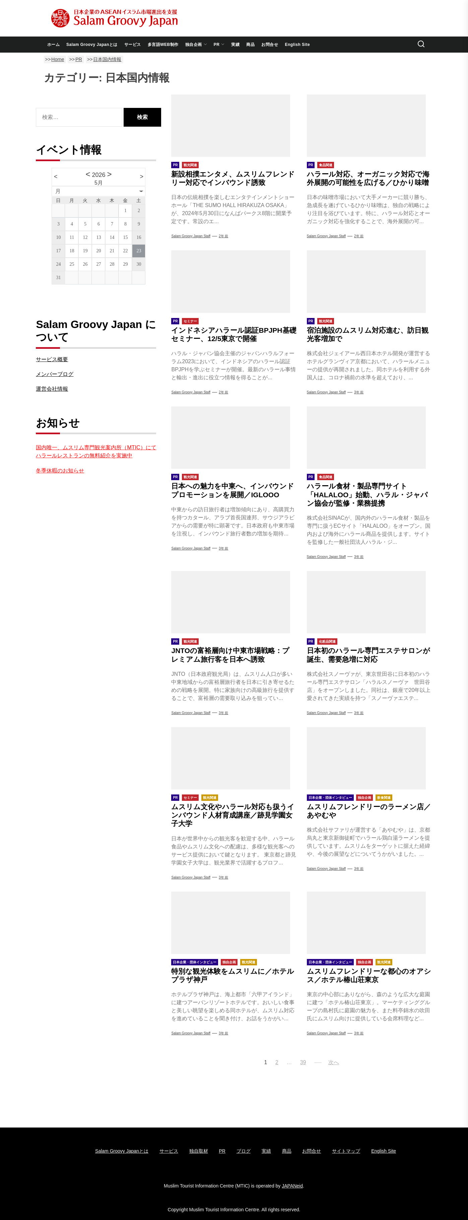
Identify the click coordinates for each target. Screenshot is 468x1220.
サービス (132, 44)
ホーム (53, 44)
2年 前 (223, 236)
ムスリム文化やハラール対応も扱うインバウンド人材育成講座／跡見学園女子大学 (232, 815)
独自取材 (198, 1151)
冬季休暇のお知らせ (60, 470)
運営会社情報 (52, 389)
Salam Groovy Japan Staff (190, 236)
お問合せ (269, 44)
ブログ (244, 1151)
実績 (235, 44)
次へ (333, 1062)
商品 (250, 44)
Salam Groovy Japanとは (92, 44)
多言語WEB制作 (163, 44)
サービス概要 (52, 359)
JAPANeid (292, 1186)
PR (219, 44)
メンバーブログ (54, 374)
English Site (297, 44)
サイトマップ (346, 1151)
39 (303, 1062)
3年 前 (358, 392)
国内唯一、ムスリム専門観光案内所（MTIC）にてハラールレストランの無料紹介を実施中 (96, 451)
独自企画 (196, 44)
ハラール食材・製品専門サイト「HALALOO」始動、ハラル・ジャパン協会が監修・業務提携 (367, 494)
